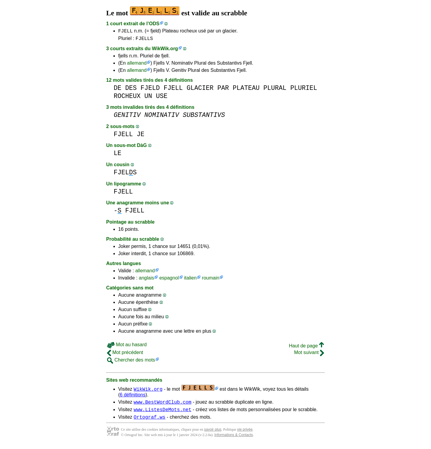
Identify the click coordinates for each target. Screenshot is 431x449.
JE (141, 136)
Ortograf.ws (149, 421)
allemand (136, 64)
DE (118, 89)
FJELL (125, 31)
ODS (154, 23)
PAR (223, 89)
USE (161, 97)
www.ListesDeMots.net (162, 413)
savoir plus (212, 434)
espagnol (169, 279)
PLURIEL (303, 89)
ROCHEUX (127, 97)
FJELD (150, 89)
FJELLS (144, 40)
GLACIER (199, 89)
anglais (146, 279)
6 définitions (132, 396)
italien (190, 279)
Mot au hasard (127, 346)
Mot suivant (309, 354)
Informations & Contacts (233, 439)
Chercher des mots (131, 361)
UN (148, 97)
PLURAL (275, 89)
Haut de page (306, 347)
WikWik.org (165, 50)
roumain (210, 279)
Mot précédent (125, 354)
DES (131, 89)
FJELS (125, 174)
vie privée (244, 434)
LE (118, 155)
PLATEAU (246, 89)
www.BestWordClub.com (162, 404)
